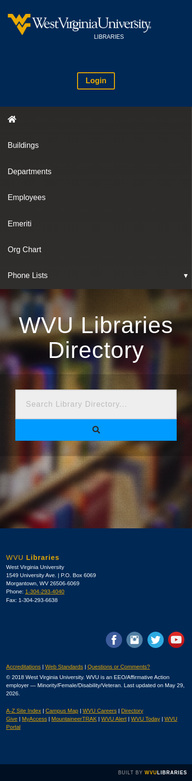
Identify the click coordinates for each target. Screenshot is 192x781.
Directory (132, 711)
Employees (26, 197)
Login (96, 81)
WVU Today (145, 719)
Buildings (23, 145)
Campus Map (61, 711)
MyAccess (34, 719)
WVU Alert (113, 719)
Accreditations (23, 666)
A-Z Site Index (23, 711)
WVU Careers (100, 711)
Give (12, 719)
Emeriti (20, 224)
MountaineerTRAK (74, 719)
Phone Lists (28, 275)
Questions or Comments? (119, 666)
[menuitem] (96, 120)
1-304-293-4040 (45, 591)
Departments (30, 171)
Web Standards (64, 666)
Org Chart (24, 249)
